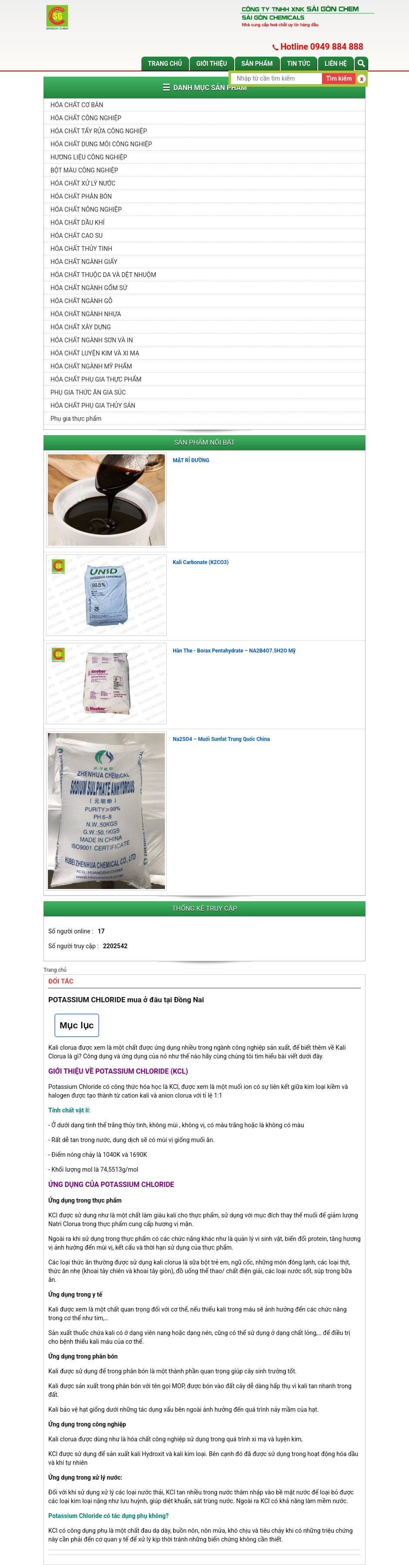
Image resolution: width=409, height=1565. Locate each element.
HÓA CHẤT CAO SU (76, 235)
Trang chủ (165, 63)
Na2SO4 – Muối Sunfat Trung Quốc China (221, 739)
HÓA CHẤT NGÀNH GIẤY (83, 261)
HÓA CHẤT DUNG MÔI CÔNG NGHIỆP (101, 144)
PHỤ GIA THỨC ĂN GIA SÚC (88, 392)
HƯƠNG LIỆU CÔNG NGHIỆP (88, 157)
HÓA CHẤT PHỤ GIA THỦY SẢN (92, 405)
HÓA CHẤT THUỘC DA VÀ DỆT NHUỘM (103, 274)
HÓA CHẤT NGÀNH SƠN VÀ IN (91, 340)
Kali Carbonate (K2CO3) (200, 562)
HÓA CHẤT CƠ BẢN (76, 104)
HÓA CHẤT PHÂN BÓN (81, 196)
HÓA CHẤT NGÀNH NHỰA (85, 314)
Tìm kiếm (339, 78)
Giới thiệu (211, 63)
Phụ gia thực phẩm (75, 418)
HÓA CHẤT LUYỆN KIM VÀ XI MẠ (94, 353)
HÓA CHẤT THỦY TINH (81, 248)
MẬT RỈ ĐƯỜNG (191, 460)
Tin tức (299, 63)
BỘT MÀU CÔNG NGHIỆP (84, 170)
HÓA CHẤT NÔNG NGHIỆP (86, 209)
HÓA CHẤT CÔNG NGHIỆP (85, 118)
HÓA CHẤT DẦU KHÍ (77, 222)
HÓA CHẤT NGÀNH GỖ (81, 300)
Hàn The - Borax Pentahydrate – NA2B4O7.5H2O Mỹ (234, 651)
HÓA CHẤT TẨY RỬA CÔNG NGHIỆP (98, 131)
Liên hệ (336, 63)
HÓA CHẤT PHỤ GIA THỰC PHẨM (95, 379)
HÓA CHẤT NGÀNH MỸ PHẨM (91, 366)
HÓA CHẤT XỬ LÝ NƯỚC (82, 183)
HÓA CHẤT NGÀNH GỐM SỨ (88, 287)
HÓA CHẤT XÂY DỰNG (80, 327)
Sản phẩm (257, 63)
